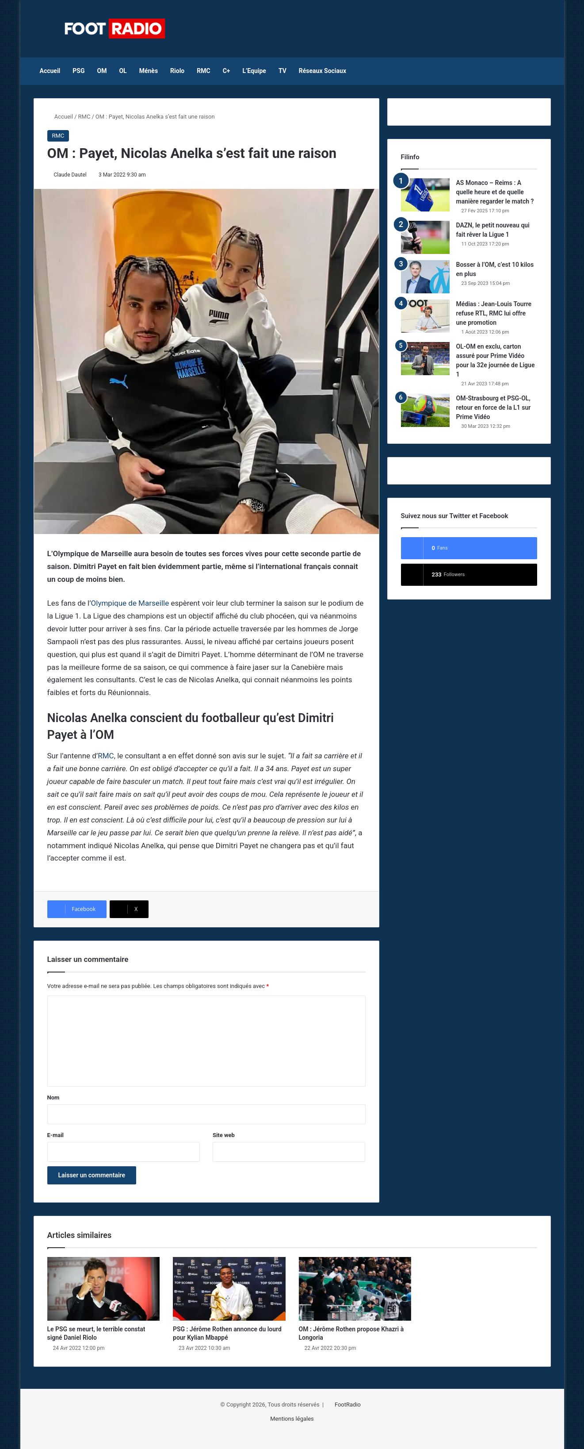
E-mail (55, 1135)
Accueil (50, 70)
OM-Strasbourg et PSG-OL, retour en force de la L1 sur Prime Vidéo (493, 407)
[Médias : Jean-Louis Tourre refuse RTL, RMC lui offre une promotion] (425, 316)
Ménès (148, 70)
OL (122, 70)
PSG (78, 70)
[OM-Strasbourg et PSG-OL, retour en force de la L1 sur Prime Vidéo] (425, 410)
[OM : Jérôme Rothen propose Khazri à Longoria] (355, 1289)
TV (282, 70)
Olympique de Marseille (130, 603)
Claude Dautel (70, 175)
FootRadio (348, 1404)
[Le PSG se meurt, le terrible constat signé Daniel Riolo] (103, 1289)
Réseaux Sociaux (322, 70)
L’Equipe (254, 70)
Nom (53, 1097)
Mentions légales (292, 1418)
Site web (224, 1135)
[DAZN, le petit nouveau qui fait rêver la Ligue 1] (425, 237)
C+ (226, 70)
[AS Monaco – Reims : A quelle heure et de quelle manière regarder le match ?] (425, 194)
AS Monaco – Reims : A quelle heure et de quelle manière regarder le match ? (495, 192)
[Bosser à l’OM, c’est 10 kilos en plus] (425, 276)
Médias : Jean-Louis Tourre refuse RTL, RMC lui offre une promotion (494, 313)
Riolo (177, 70)
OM (102, 70)
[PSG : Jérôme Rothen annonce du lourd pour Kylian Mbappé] (229, 1289)
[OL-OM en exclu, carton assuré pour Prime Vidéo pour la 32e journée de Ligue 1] (425, 358)
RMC (203, 70)
